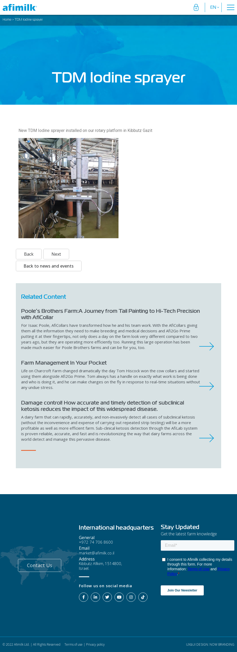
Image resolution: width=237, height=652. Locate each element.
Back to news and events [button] (48, 266)
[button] (39, 565)
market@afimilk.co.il (96, 552)
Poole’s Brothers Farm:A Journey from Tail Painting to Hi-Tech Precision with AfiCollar (110, 314)
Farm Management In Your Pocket (64, 362)
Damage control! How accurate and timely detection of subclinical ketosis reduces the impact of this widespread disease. (102, 405)
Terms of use (73, 644)
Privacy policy (95, 644)
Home (7, 20)
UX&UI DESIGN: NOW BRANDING (209, 644)
